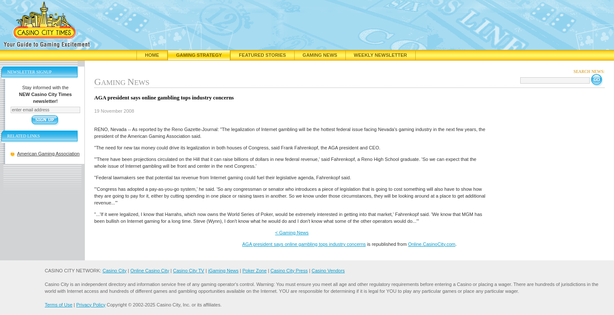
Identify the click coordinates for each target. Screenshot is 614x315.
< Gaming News (292, 232)
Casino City (114, 270)
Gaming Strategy (199, 55)
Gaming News (320, 55)
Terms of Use (58, 304)
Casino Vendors (328, 270)
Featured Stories (262, 55)
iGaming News (223, 270)
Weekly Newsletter (380, 55)
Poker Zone (254, 270)
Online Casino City (149, 270)
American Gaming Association (48, 153)
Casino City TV (188, 270)
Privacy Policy (90, 304)
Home (152, 55)
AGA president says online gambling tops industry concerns (304, 244)
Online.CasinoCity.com (431, 244)
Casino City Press (288, 270)
